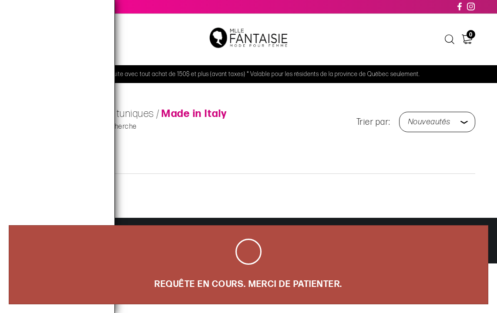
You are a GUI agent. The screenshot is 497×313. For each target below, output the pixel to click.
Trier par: (375, 122)
